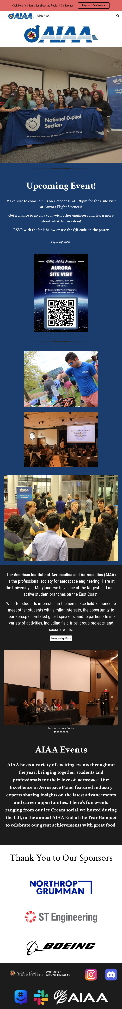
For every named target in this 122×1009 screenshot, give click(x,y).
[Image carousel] (61, 691)
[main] (61, 212)
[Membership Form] (61, 638)
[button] (4, 15)
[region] (61, 5)
